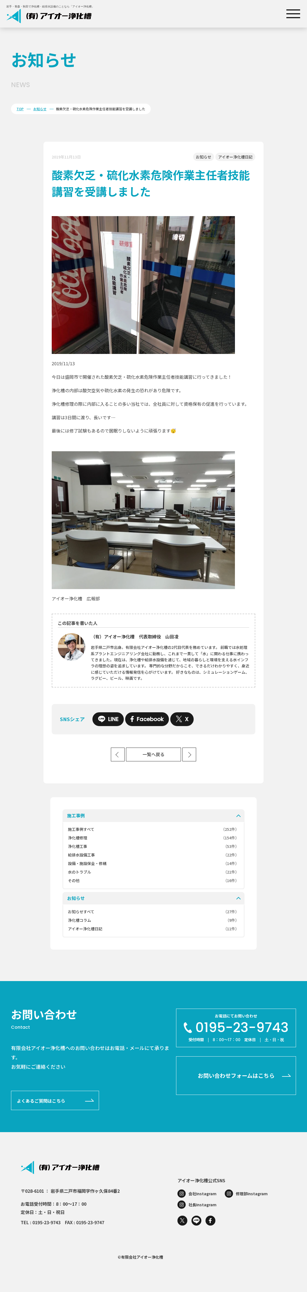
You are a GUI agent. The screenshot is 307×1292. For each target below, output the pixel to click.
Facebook (147, 719)
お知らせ (39, 108)
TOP (20, 108)
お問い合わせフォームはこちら (236, 1075)
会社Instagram (202, 1193)
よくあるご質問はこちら (41, 1100)
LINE (108, 719)
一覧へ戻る (153, 754)
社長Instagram (202, 1204)
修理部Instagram (252, 1193)
